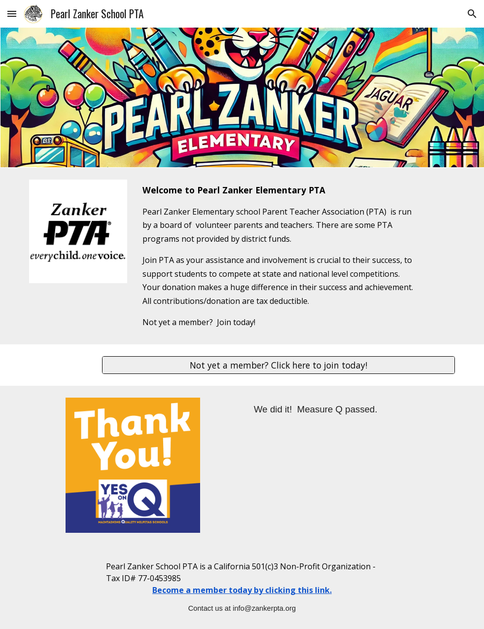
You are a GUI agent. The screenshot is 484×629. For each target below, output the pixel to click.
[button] (12, 13)
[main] (278, 256)
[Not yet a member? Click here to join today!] (278, 365)
